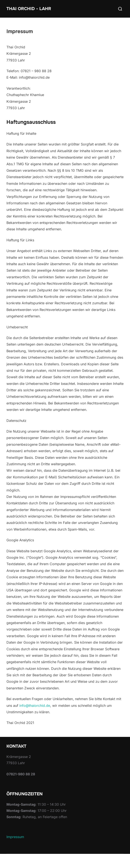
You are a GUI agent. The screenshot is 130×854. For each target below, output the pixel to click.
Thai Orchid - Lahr (28, 8)
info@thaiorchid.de (34, 705)
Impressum (15, 837)
